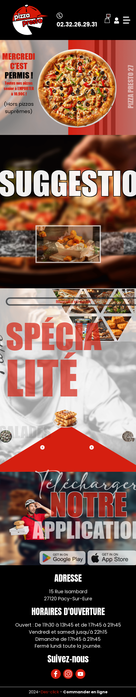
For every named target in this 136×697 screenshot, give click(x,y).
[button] (91, 447)
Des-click (50, 692)
